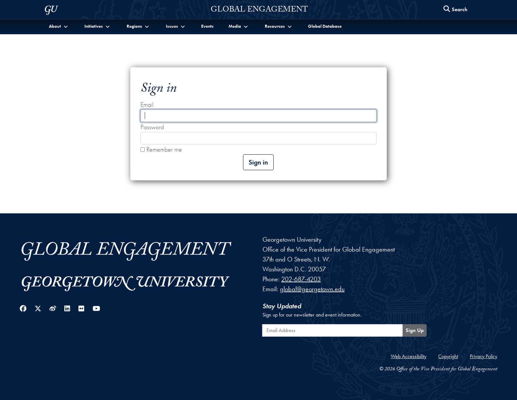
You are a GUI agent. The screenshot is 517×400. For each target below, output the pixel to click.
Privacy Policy (483, 356)
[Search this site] (455, 9)
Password (152, 127)
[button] (59, 26)
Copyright (448, 356)
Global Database (325, 26)
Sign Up (415, 330)
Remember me (161, 149)
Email (147, 104)
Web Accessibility (408, 356)
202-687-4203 (301, 279)
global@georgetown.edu (312, 289)
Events (207, 26)
